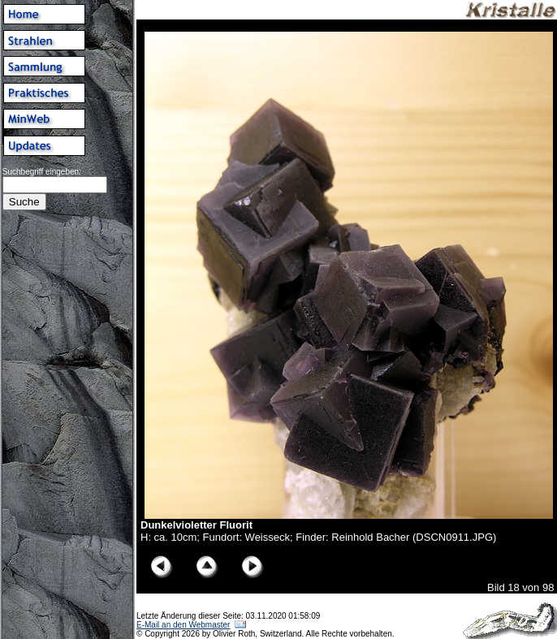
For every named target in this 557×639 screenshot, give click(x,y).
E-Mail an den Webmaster (183, 624)
